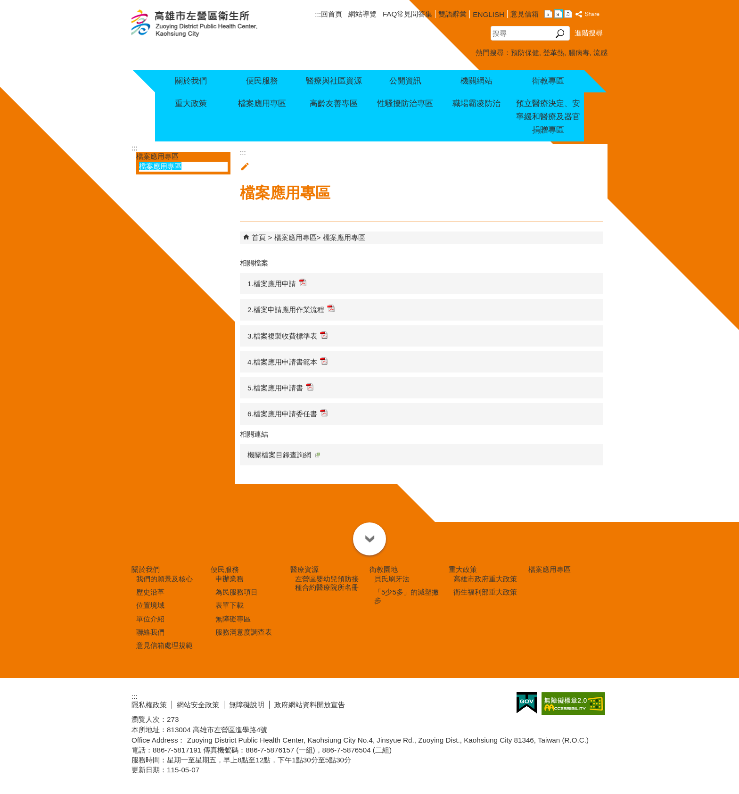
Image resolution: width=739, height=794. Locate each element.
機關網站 (476, 80)
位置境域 (150, 605)
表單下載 (229, 605)
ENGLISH (488, 14)
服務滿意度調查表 (243, 632)
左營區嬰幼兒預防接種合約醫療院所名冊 (327, 583)
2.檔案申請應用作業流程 (291, 309)
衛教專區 (548, 80)
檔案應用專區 (262, 103)
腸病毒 (579, 53)
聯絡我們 (150, 632)
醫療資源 (304, 569)
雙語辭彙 (452, 14)
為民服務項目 (236, 592)
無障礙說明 (246, 705)
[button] (560, 33)
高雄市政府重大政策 (485, 579)
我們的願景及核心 (164, 579)
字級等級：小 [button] (548, 14)
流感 (600, 53)
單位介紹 (150, 619)
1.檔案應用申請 (276, 283)
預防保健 (525, 53)
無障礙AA (573, 703)
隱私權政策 (149, 705)
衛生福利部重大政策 (485, 592)
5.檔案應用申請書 (280, 387)
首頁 (259, 237)
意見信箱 (524, 14)
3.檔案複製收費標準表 (287, 335)
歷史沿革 (150, 592)
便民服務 (262, 80)
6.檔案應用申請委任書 (287, 413)
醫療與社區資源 (334, 80)
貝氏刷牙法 (392, 579)
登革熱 (553, 53)
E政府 (527, 702)
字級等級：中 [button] (558, 13)
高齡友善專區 (334, 103)
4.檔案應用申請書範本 (287, 361)
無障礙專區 (233, 619)
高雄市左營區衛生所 (205, 24)
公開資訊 (405, 80)
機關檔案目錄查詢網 (283, 455)
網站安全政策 (198, 705)
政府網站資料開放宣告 (309, 705)
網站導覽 (362, 14)
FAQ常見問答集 (407, 14)
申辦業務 (229, 579)
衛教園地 (384, 569)
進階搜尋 (589, 33)
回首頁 (331, 14)
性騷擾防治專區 (405, 103)
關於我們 (191, 80)
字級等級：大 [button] (568, 14)
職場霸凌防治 (476, 103)
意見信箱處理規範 (164, 645)
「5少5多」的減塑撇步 (406, 596)
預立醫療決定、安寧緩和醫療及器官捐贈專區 (548, 116)
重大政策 (191, 103)
